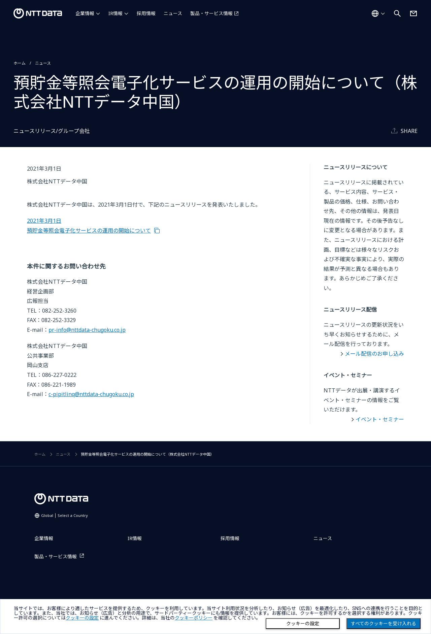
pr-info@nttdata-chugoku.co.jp (87, 329)
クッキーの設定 (302, 623)
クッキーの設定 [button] (82, 618)
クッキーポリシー (193, 618)
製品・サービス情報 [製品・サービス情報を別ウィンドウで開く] (211, 13)
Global (64, 515)
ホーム (19, 63)
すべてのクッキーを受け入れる (383, 623)
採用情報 (146, 13)
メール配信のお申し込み (374, 353)
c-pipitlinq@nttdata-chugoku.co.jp (91, 394)
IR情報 (115, 13)
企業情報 (84, 13)
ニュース (173, 13)
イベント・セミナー (380, 419)
